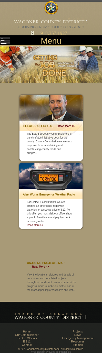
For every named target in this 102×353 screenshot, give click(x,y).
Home (26, 331)
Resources (78, 341)
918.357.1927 (53, 33)
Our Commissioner (27, 334)
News (77, 334)
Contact (27, 344)
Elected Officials (27, 338)
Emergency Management (78, 338)
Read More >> (66, 126)
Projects (78, 331)
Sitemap (78, 344)
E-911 (26, 341)
